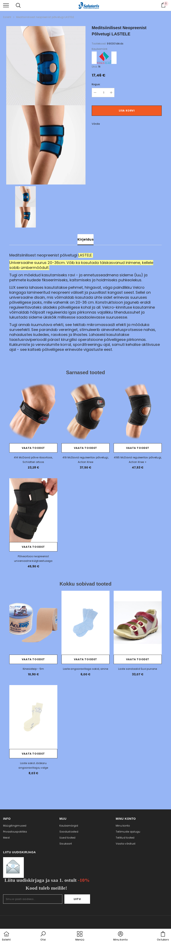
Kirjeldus (85, 239)
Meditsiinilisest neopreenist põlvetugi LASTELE (45, 17)
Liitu (77, 899)
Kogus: (96, 84)
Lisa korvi (127, 110)
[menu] (6, 5)
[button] (43, 936)
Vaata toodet (33, 448)
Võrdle (96, 124)
